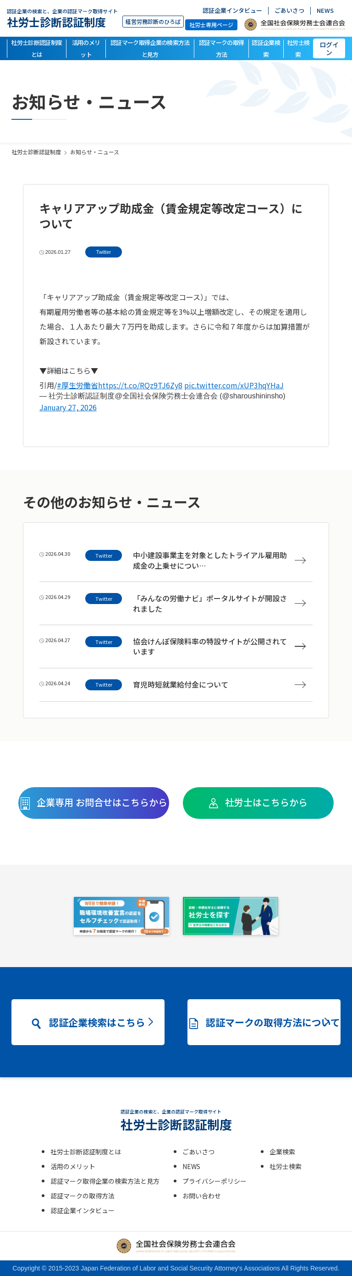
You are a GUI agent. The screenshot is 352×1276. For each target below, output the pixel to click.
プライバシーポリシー (214, 1181)
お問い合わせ (201, 1195)
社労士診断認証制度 (62, 18)
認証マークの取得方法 (221, 48)
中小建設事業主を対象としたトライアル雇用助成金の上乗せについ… (219, 560)
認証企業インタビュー (232, 11)
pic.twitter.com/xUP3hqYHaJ (234, 385)
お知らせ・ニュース (94, 152)
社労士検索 (298, 48)
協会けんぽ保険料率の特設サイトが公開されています (219, 646)
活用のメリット (86, 48)
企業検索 (282, 1151)
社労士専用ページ (211, 24)
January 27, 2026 (68, 407)
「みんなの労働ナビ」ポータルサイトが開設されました (219, 603)
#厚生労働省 (77, 385)
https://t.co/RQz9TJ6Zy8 (140, 385)
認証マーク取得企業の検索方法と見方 (150, 48)
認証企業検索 (266, 48)
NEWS (325, 11)
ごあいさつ (289, 11)
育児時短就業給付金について (219, 684)
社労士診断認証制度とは (36, 48)
